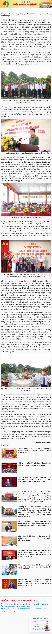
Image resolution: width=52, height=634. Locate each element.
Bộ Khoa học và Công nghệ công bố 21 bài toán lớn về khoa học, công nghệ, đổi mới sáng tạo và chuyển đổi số (34, 524)
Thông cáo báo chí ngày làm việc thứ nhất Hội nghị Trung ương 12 (34, 464)
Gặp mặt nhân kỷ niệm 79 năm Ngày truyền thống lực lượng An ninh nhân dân (34, 538)
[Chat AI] (47, 628)
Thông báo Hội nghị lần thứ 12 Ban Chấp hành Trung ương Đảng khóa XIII (34, 450)
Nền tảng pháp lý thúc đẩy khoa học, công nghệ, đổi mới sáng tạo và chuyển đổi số (34, 567)
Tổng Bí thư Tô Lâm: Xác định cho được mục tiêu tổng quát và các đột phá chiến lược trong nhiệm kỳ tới (34, 479)
